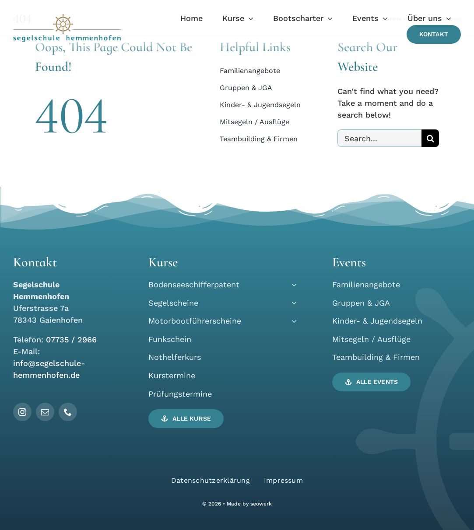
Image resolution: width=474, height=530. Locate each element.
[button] (186, 418)
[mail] (45, 412)
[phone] (68, 412)
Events (349, 262)
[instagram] (22, 412)
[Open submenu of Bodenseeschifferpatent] (292, 284)
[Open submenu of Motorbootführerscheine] (292, 321)
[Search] (430, 138)
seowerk (261, 504)
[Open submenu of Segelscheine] (292, 303)
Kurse (163, 262)
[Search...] (379, 138)
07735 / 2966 (71, 339)
